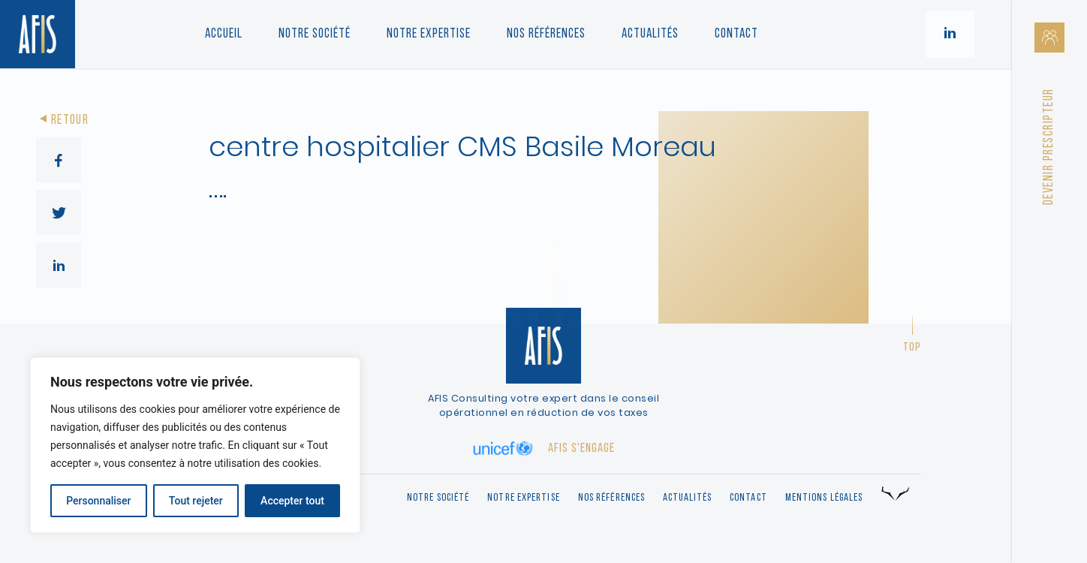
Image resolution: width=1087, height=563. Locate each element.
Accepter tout (292, 501)
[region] (195, 445)
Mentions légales (824, 498)
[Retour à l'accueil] (37, 34)
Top (912, 348)
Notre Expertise (429, 34)
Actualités (650, 34)
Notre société (315, 34)
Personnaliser (98, 501)
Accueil (223, 34)
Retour (62, 120)
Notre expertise (523, 498)
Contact (736, 34)
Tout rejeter (196, 501)
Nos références (546, 34)
